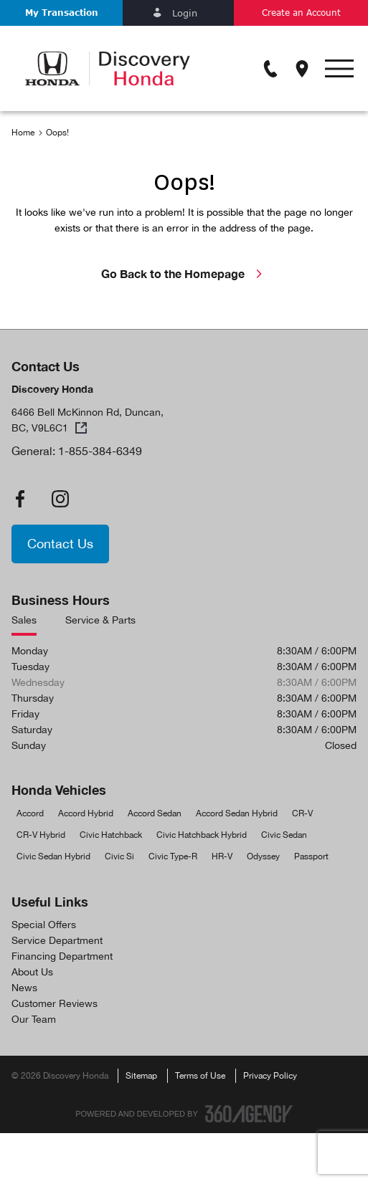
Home (22, 133)
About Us (32, 972)
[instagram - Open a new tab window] (60, 498)
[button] (61, 13)
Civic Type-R (172, 856)
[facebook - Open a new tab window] (20, 498)
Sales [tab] (24, 620)
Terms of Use (200, 1076)
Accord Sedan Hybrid (237, 813)
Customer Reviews (54, 1003)
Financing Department (62, 956)
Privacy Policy (270, 1076)
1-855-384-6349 (100, 450)
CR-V (302, 813)
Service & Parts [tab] (100, 620)
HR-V (222, 856)
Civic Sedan (284, 835)
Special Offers (43, 924)
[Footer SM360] (249, 1113)
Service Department (57, 940)
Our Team (33, 1019)
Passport (311, 856)
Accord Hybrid (85, 813)
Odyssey (263, 856)
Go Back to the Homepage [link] (184, 273)
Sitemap (141, 1076)
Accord (30, 813)
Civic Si (119, 856)
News (24, 987)
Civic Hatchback (111, 835)
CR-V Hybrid (40, 835)
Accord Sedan (154, 813)
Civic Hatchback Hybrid (201, 835)
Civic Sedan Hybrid (53, 856)
